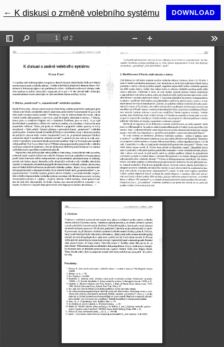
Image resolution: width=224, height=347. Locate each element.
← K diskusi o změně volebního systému (81, 13)
